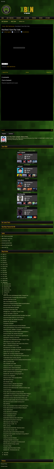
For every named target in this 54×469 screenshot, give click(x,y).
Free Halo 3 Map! (7, 446)
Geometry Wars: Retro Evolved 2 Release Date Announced (17, 359)
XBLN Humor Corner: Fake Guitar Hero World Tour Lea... (16, 355)
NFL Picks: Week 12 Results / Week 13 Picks (17, 136)
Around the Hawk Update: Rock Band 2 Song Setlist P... (16, 433)
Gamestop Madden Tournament (10, 439)
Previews (34, 18)
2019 (3, 260)
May (5, 454)
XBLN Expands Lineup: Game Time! (11, 341)
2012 (3, 274)
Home (2, 18)
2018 (3, 262)
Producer (27, 206)
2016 (3, 266)
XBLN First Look (5, 238)
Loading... (3, 229)
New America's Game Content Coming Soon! (13, 401)
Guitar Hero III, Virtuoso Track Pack (11, 351)
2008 (3, 282)
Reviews (41, 18)
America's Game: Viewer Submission (12, 367)
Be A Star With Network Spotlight (11, 307)
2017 (3, 264)
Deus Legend (8, 32)
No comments (25, 32)
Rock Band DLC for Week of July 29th (12, 347)
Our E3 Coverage (7, 389)
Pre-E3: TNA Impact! (8, 409)
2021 (3, 256)
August (5, 292)
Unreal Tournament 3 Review (10, 437)
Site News (48, 18)
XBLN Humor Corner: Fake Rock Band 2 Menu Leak (15, 397)
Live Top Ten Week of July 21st (10, 313)
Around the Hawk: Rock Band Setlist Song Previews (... (16, 331)
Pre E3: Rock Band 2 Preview (10, 413)
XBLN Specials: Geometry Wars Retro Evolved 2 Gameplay (17, 349)
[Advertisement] (20, 124)
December (6, 284)
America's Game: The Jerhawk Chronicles (13, 319)
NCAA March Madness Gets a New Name (13, 417)
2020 (3, 258)
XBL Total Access (10, 26)
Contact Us (21, 21)
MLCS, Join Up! (7, 425)
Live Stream (26, 18)
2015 (3, 268)
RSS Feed (3, 1)
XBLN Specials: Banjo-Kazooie (10, 421)
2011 (3, 276)
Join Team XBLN (4, 21)
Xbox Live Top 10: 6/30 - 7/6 (9, 423)
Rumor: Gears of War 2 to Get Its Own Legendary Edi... (16, 335)
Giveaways (18, 18)
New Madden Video (8, 381)
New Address (6, 403)
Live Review (4, 240)
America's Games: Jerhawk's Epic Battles (13, 383)
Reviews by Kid (5, 243)
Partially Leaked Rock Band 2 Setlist (11, 447)
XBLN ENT (4, 247)
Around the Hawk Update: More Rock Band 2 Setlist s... (16, 399)
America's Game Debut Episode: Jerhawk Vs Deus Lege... (16, 387)
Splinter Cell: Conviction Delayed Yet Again (13, 353)
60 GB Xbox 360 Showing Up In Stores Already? (14, 325)
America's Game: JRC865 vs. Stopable (12, 329)
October (6, 288)
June (5, 452)
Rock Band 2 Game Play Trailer (11, 29)
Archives (11, 133)
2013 (3, 272)
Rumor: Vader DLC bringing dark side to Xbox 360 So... (16, 343)
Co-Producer (27, 164)
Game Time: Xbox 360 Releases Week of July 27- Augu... (16, 339)
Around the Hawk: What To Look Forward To (13, 317)
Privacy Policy (4, 463)
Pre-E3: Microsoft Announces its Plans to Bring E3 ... (15, 407)
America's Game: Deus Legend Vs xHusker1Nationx (15, 369)
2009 (3, 280)
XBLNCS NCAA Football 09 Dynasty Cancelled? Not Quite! (16, 315)
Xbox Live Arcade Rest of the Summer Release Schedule (16, 327)
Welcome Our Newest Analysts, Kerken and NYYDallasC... (16, 303)
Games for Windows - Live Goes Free (12, 365)
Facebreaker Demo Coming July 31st (12, 357)
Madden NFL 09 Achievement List (11, 449)
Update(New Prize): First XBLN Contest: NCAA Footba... (16, 395)
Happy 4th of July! (7, 435)
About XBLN (13, 21)
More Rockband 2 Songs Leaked (11, 443)
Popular (4, 133)
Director (27, 178)
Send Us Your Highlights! (9, 375)
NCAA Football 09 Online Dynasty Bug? (12, 371)
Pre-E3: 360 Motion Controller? (10, 411)
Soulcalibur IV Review (8, 323)
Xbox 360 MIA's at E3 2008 (9, 363)
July (5, 294)
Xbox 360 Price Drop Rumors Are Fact (12, 419)
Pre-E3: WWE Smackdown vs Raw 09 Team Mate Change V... (17, 393)
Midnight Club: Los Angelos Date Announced (14, 441)
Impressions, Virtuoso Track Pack (11, 337)
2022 (3, 254)
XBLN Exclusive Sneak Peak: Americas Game (13, 427)
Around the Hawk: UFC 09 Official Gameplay (13, 431)
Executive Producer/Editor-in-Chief (27, 150)
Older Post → (49, 72)
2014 (3, 270)
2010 (3, 278)
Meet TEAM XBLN (10, 18)
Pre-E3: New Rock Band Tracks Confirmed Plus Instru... (16, 405)
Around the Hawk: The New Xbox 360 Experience (14, 297)
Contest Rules (4, 466)
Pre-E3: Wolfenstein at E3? (9, 415)
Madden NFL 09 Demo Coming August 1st (13, 373)
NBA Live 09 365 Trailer (8, 361)
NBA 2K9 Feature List (8, 379)
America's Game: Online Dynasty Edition (12, 377)
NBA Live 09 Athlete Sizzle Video (11, 345)
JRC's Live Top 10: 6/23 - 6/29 (10, 429)
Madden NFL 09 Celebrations (10, 321)
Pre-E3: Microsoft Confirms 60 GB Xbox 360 (13, 391)
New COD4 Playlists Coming (10, 301)
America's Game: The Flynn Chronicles (12, 305)
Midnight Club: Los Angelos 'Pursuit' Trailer (13, 311)
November (6, 286)
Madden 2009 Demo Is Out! (9, 299)
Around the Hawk (6, 245)
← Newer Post (4, 72)
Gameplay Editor (27, 192)
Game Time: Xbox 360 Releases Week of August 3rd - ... (16, 295)
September (6, 290)
